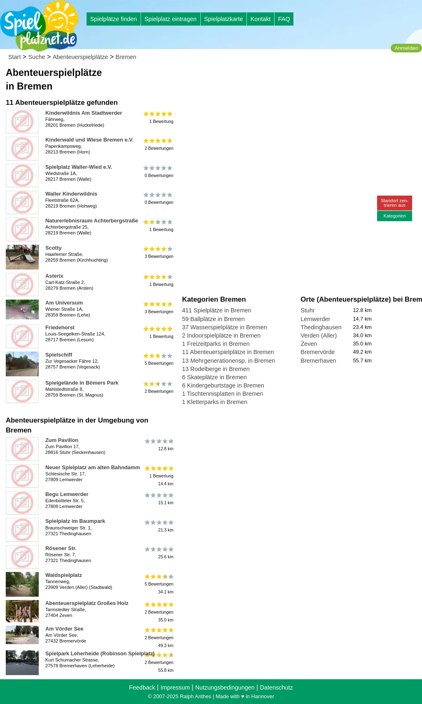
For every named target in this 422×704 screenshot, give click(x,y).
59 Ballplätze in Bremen (213, 319)
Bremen (125, 57)
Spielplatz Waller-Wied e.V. (78, 167)
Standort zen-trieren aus (394, 203)
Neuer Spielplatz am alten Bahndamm (92, 467)
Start (14, 57)
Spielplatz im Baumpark (75, 521)
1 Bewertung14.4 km (158, 476)
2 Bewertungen (158, 144)
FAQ (284, 19)
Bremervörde (317, 352)
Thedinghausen (320, 327)
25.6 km (158, 553)
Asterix (54, 276)
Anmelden (406, 48)
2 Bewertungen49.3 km (158, 637)
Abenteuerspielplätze (80, 57)
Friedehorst (60, 327)
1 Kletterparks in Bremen (214, 402)
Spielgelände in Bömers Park (81, 383)
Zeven (308, 343)
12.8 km (158, 445)
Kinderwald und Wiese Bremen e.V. (89, 140)
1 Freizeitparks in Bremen (216, 343)
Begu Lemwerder (66, 494)
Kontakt (261, 19)
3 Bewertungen (158, 252)
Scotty (53, 248)
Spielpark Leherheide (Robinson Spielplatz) (100, 653)
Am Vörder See (64, 629)
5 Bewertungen (158, 359)
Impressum (175, 687)
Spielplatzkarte (223, 19)
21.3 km (158, 526)
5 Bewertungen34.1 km (158, 584)
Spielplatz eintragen (170, 19)
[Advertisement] (275, 78)
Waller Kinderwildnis (71, 194)
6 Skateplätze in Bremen (214, 377)
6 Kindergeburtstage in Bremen (223, 385)
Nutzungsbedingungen (225, 687)
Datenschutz (276, 687)
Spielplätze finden (113, 19)
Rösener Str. (61, 548)
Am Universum (64, 303)
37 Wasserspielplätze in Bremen (224, 327)
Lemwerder (315, 319)
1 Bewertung (158, 117)
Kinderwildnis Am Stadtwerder (83, 113)
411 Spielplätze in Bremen (216, 310)
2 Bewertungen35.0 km (158, 612)
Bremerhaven (318, 360)
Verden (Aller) (318, 335)
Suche (36, 57)
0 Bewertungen (158, 171)
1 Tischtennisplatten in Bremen (222, 393)
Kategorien (394, 215)
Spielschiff (58, 355)
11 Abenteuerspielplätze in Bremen (228, 352)
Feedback (142, 687)
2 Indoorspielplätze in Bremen (221, 335)
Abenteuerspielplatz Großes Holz (87, 603)
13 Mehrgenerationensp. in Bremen (228, 360)
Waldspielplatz (63, 575)
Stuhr (307, 310)
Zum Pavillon (61, 440)
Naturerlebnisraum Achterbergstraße (91, 220)
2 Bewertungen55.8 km (158, 662)
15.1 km (158, 499)
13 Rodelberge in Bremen (216, 369)
